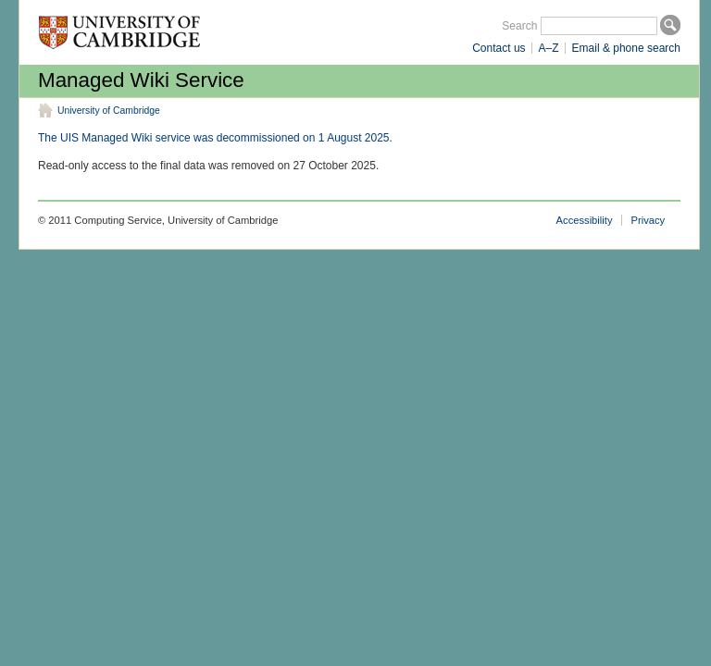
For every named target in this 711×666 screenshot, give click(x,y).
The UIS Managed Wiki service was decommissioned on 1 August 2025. (215, 137)
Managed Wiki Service (141, 80)
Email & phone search (626, 48)
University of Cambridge (108, 110)
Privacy (648, 220)
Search (519, 25)
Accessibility (584, 220)
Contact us (498, 48)
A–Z (549, 48)
